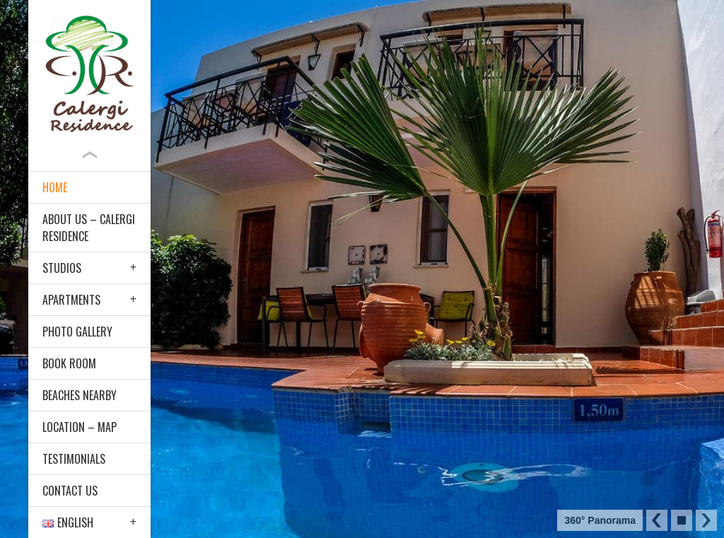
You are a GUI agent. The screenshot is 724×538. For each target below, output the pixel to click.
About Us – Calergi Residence (88, 228)
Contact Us (70, 490)
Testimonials (73, 458)
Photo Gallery (77, 331)
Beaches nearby (79, 395)
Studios (61, 267)
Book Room (69, 363)
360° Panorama (600, 520)
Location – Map (79, 427)
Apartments (71, 299)
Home (54, 187)
